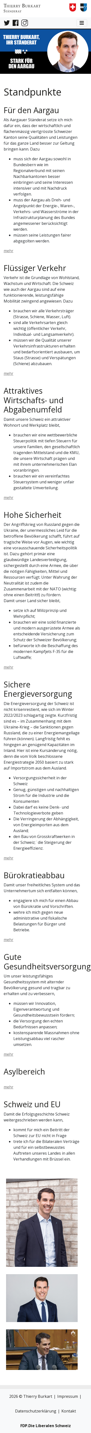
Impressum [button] (67, 1396)
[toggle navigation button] (81, 23)
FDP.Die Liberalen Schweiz (45, 1425)
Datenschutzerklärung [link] (35, 1411)
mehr (8, 250)
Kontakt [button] (68, 1411)
